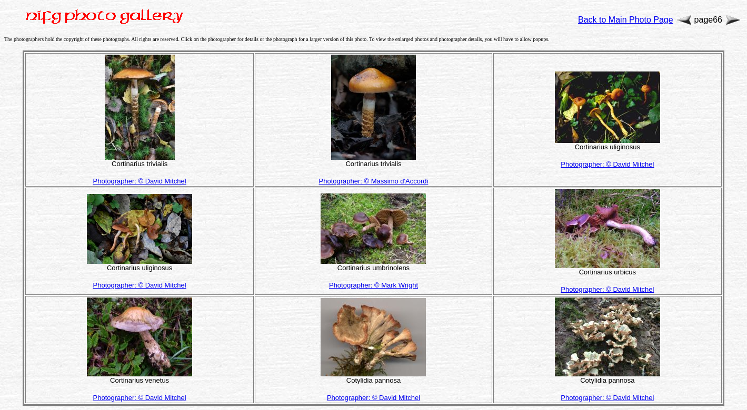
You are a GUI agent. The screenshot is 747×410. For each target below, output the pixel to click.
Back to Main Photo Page (625, 19)
